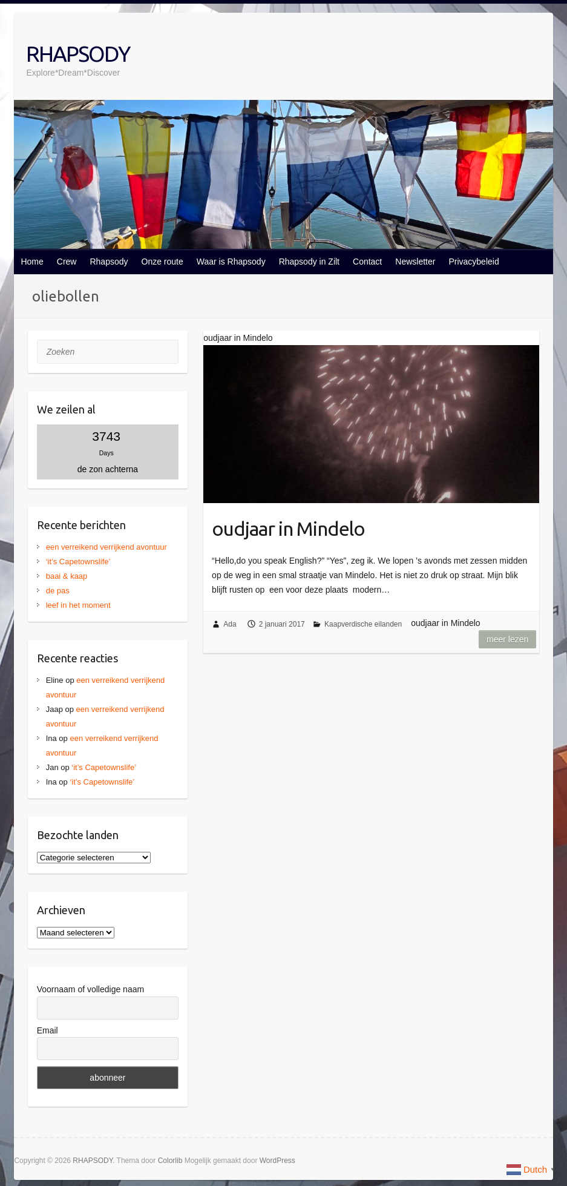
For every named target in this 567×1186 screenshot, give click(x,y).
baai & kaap (67, 576)
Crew (67, 261)
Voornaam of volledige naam (90, 989)
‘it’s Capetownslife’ (78, 561)
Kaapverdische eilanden (363, 624)
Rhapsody (109, 261)
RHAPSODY (77, 53)
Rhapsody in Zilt (309, 261)
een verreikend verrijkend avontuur (106, 547)
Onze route (162, 261)
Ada (229, 624)
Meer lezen (507, 639)
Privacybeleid (473, 261)
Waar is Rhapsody (231, 261)
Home (32, 261)
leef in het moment (78, 605)
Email (47, 1030)
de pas (58, 590)
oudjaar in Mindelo (288, 528)
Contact (367, 261)
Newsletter (415, 261)
